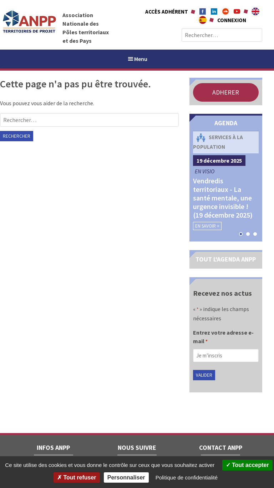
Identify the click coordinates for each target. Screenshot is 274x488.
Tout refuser (76, 477)
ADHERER (225, 92)
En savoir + (207, 226)
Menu (137, 58)
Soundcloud (225, 11)
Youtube (237, 11)
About (255, 11)
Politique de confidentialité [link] (187, 477)
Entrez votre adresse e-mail (223, 337)
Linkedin (214, 11)
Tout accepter (247, 465)
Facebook (203, 11)
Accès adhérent (166, 11)
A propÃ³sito (203, 20)
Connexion (231, 20)
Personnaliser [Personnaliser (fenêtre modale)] (126, 477)
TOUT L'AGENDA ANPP (226, 259)
